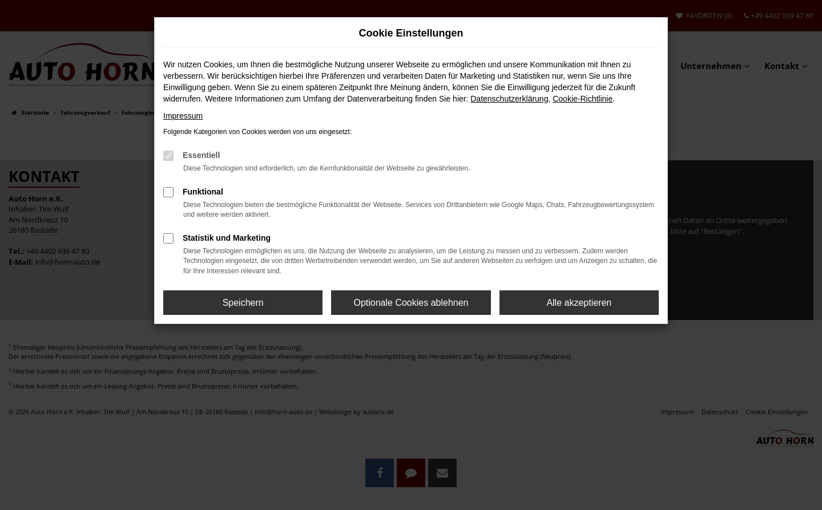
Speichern (243, 302)
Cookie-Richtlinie (583, 98)
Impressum (183, 115)
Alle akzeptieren (578, 302)
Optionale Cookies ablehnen (410, 302)
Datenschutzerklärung (509, 98)
